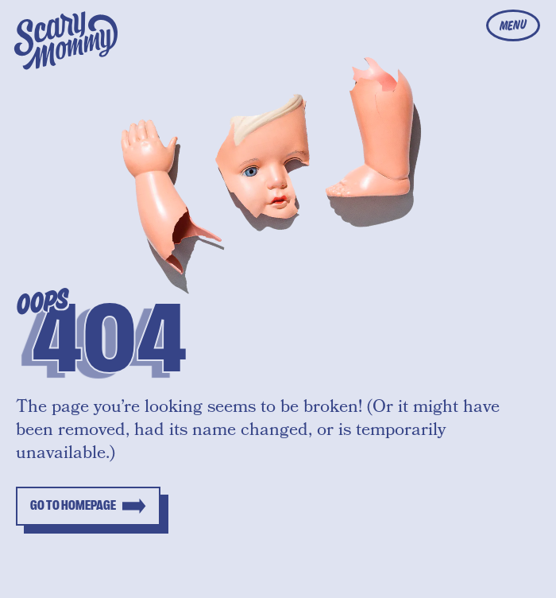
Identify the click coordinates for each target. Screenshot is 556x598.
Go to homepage (73, 506)
